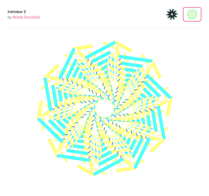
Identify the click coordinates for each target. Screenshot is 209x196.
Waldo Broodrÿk (26, 17)
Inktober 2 (17, 11)
